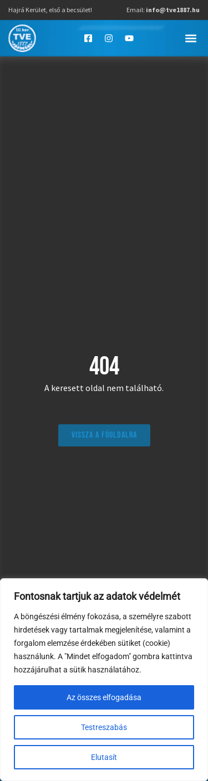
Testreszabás (104, 727)
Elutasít (104, 757)
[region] (104, 679)
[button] (190, 38)
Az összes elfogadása (104, 697)
